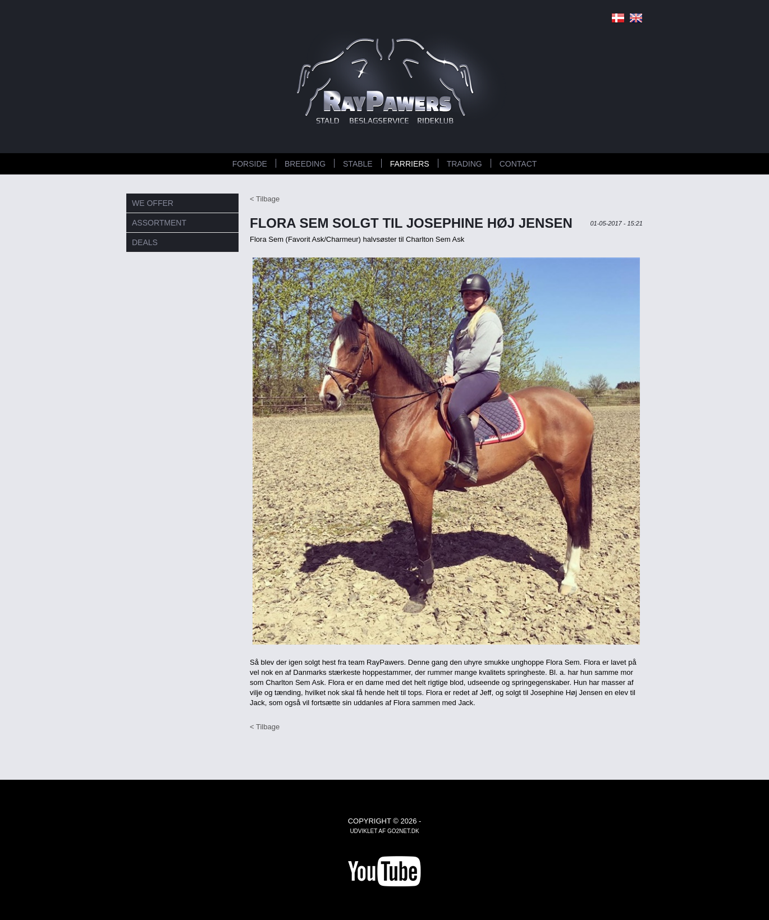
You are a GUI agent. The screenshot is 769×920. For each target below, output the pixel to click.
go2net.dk (403, 831)
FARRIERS (409, 163)
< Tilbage (265, 199)
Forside (249, 163)
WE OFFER (152, 203)
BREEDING (305, 163)
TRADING (464, 163)
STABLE (358, 163)
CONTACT (518, 163)
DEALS (145, 242)
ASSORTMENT (159, 222)
